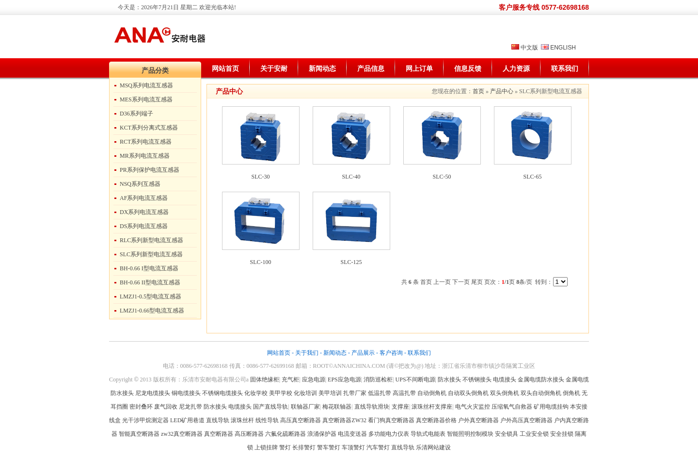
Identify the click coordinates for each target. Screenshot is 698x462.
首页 (478, 91)
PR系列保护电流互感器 (149, 169)
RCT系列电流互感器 (146, 141)
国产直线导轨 (270, 406)
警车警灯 (328, 447)
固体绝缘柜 (264, 379)
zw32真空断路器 (182, 433)
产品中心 (501, 91)
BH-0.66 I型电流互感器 (149, 268)
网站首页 (225, 68)
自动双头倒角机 (468, 393)
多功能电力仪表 (388, 433)
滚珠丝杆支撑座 (432, 406)
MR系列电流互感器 (145, 155)
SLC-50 (441, 176)
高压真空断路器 (300, 420)
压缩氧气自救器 (512, 406)
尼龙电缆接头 (152, 393)
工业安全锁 (534, 433)
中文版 (529, 47)
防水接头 (449, 379)
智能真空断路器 (139, 433)
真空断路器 (218, 433)
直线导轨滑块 (371, 406)
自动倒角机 (431, 393)
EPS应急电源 (344, 379)
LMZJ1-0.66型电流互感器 (152, 310)
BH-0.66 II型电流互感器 (150, 282)
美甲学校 (280, 393)
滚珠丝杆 (242, 420)
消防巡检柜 (378, 379)
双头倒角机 (504, 393)
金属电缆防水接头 (541, 379)
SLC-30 (260, 176)
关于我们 (306, 352)
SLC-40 (351, 176)
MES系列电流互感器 (146, 99)
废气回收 (166, 406)
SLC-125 (351, 262)
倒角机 (571, 393)
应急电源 (313, 379)
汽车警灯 (378, 447)
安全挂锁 (561, 433)
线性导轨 (267, 420)
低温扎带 (379, 393)
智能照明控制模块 (470, 433)
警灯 (285, 447)
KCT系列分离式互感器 (149, 127)
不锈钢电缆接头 (222, 393)
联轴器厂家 (305, 406)
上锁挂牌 (266, 447)
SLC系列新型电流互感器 (151, 254)
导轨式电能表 (428, 433)
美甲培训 (330, 393)
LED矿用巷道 (187, 420)
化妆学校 (256, 393)
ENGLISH (563, 47)
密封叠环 (141, 406)
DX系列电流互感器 (144, 212)
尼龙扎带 (190, 406)
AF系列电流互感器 (144, 198)
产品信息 (370, 68)
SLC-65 (532, 176)
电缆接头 (504, 379)
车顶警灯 (353, 447)
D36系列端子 (136, 113)
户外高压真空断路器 (526, 420)
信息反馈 (467, 68)
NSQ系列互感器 (140, 184)
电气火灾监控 (472, 406)
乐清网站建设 (433, 447)
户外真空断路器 (478, 420)
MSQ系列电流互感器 (146, 85)
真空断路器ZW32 (344, 420)
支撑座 (400, 406)
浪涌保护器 (321, 433)
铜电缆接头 (186, 393)
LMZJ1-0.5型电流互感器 (150, 296)
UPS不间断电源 (415, 379)
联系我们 (564, 68)
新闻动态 (322, 68)
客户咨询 (391, 352)
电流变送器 (352, 433)
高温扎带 (404, 393)
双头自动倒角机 (541, 393)
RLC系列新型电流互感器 (151, 240)
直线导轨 (217, 420)
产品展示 (363, 352)
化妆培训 (305, 393)
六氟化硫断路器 (285, 433)
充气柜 (290, 379)
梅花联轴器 (336, 406)
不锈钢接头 (477, 379)
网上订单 (419, 68)
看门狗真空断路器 (391, 420)
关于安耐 (273, 68)
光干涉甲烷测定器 (145, 420)
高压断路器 (249, 433)
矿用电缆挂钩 (551, 406)
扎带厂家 (354, 393)
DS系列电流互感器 (144, 226)
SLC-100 (260, 262)
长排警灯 (304, 447)
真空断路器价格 (436, 420)
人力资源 (516, 68)
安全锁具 (506, 433)
